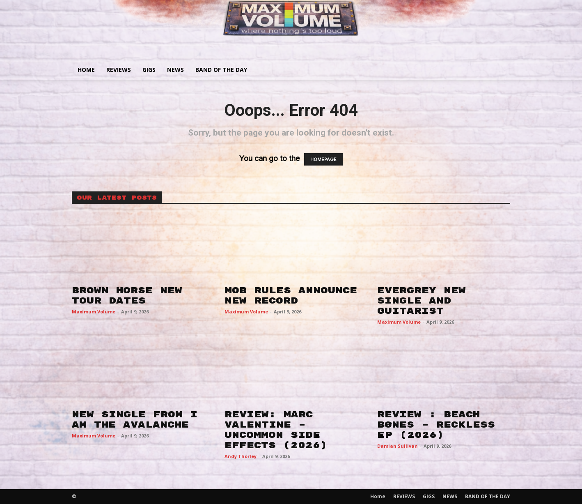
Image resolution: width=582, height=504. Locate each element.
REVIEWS (118, 70)
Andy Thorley (241, 456)
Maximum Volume (93, 311)
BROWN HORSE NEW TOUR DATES (127, 295)
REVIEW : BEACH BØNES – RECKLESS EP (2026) (436, 424)
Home (86, 70)
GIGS (149, 70)
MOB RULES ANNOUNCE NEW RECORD (291, 295)
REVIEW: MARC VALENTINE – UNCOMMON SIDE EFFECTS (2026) (276, 430)
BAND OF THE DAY (221, 70)
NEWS (175, 70)
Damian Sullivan (397, 446)
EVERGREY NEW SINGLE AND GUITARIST (421, 300)
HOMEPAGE (323, 159)
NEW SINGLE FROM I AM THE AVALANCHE (134, 419)
